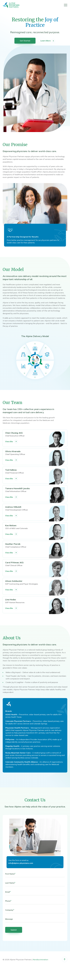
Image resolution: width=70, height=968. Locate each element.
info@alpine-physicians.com (20, 863)
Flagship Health (12, 746)
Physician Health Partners (17, 728)
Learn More (47, 40)
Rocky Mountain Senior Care (18, 753)
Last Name (10, 883)
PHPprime (10, 739)
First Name (10, 874)
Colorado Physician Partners (18, 721)
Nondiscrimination (40, 959)
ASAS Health (11, 714)
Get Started (25, 41)
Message (9, 919)
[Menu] (65, 5)
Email (8, 892)
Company (9, 910)
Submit (14, 930)
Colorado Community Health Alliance (21, 762)
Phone (8, 901)
